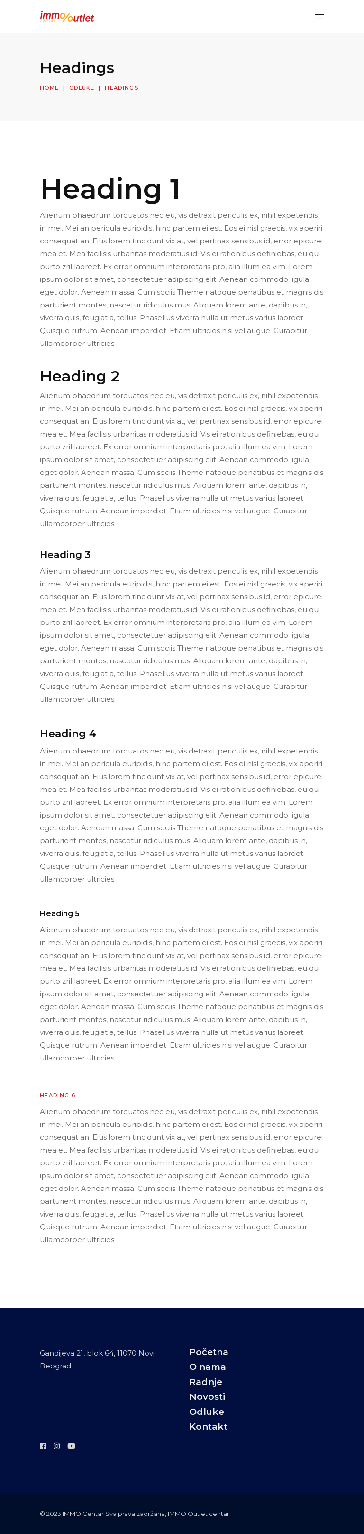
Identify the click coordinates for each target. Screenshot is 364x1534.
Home (49, 87)
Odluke (82, 87)
